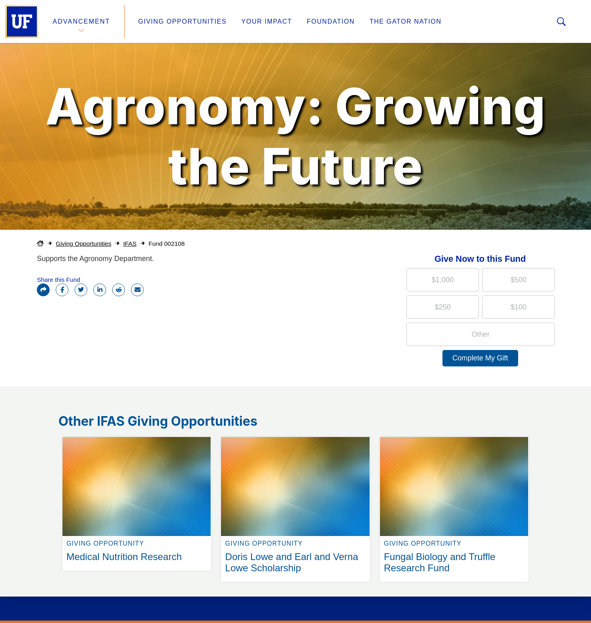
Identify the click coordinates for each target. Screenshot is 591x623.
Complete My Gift (480, 358)
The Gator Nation (406, 21)
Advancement (82, 21)
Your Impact (266, 21)
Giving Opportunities (182, 21)
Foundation (331, 21)
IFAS (130, 243)
